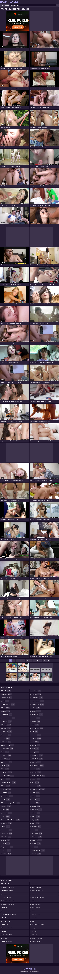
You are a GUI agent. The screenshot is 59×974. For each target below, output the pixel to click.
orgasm (36, 738)
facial (6, 779)
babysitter (7, 714)
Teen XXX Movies (7, 941)
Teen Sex (34, 901)
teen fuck (34, 931)
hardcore (7, 823)
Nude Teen (5, 924)
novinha (36, 721)
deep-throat (8, 745)
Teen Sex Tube (36, 907)
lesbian (6, 850)
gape (6, 799)
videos (36, 816)
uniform (36, 813)
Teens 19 (4, 911)
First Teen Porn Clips (8, 928)
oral (35, 731)
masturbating (38, 701)
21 (40, 660)
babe (6, 708)
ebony (6, 759)
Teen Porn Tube (6, 894)
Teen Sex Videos (36, 887)
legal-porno (7, 847)
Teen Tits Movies (36, 904)
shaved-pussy (38, 789)
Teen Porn (5, 918)
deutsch (6, 755)
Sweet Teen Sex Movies (9, 914)
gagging (6, 793)
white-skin (37, 840)
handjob (7, 813)
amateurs (7, 697)
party (35, 748)
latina (6, 843)
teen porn (5, 931)
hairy (5, 809)
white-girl (37, 837)
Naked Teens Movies (8, 887)
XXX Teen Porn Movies (8, 901)
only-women (37, 728)
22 (44, 660)
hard (6, 816)
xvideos (36, 843)
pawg (35, 752)
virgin (35, 820)
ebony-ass (7, 762)
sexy (35, 782)
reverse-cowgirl (38, 776)
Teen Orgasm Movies (38, 897)
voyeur (35, 823)
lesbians (6, 854)
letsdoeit (36, 691)
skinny (36, 793)
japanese (7, 833)
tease (35, 803)
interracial (7, 830)
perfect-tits (37, 759)
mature (36, 708)
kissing (6, 840)
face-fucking (8, 776)
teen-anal (37, 809)
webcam (36, 826)
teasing (36, 806)
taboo (36, 796)
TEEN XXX (34, 911)
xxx (35, 847)
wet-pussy (37, 833)
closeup (6, 735)
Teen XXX (4, 907)
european (7, 772)
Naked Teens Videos (8, 904)
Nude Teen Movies (7, 935)
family (6, 786)
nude (35, 725)
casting (6, 725)
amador (6, 691)
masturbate (37, 697)
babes (6, 711)
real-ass (36, 762)
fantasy (6, 789)
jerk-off (6, 837)
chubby (6, 728)
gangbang (7, 796)
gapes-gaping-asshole (11, 803)
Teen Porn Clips (36, 914)
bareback (7, 721)
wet (35, 830)
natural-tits (37, 714)
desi (5, 752)
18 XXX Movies (6, 921)
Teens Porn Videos (7, 890)
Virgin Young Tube (37, 938)
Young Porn (35, 928)
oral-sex (36, 735)
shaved (36, 786)
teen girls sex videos (38, 924)
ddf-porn (6, 742)
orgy (35, 742)
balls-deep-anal (8, 718)
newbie (36, 718)
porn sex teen (36, 941)
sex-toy (36, 779)
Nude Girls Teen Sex (37, 890)
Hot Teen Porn (6, 938)
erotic (6, 765)
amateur (7, 694)
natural (36, 711)
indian (6, 826)
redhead (36, 772)
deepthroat (7, 748)
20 (37, 660)
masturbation (38, 704)
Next (48, 660)
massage (36, 694)
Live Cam (6, 5)
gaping (6, 806)
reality (36, 769)
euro (5, 769)
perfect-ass (37, 755)
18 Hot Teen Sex (6, 897)
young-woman (38, 850)
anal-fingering (8, 704)
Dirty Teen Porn (6, 884)
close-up (7, 731)
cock (6, 738)
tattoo (36, 799)
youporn (36, 854)
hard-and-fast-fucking (11, 820)
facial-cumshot (9, 782)
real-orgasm (38, 765)
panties (36, 745)
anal (5, 701)
